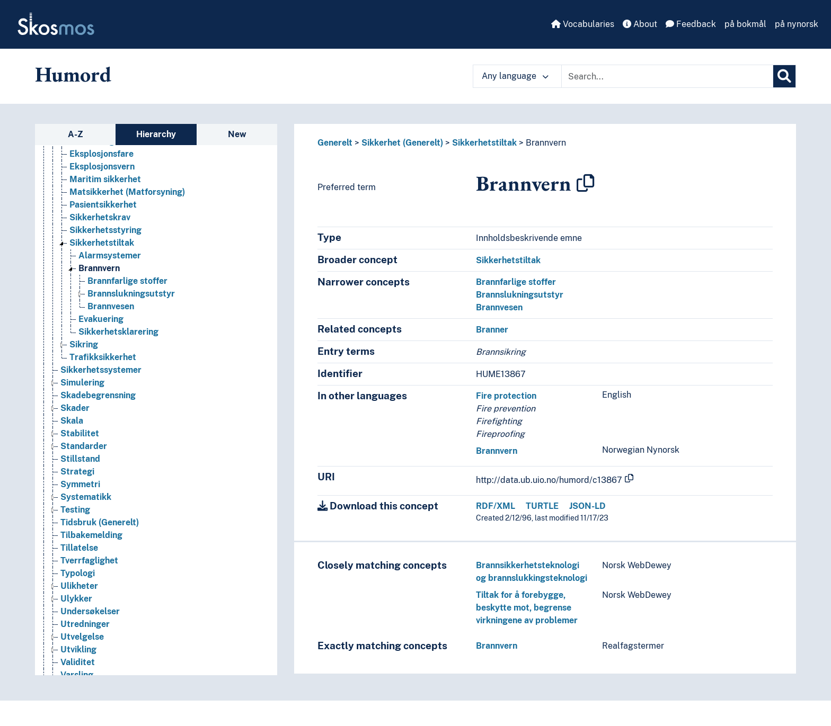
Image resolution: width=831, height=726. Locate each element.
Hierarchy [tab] (156, 134)
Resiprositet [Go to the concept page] (85, 169)
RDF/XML (495, 506)
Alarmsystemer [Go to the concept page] (109, 436)
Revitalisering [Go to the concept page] (88, 233)
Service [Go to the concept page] (75, 296)
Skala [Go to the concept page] (71, 601)
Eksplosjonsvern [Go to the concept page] (102, 347)
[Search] (784, 76)
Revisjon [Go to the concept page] (77, 220)
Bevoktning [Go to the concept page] (91, 322)
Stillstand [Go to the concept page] (80, 639)
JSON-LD (587, 506)
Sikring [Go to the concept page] (83, 525)
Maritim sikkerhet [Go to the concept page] (105, 360)
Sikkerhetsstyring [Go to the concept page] (105, 411)
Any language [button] (515, 76)
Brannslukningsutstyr (519, 295)
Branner (492, 330)
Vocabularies (582, 24)
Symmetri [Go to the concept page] (80, 665)
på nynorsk (796, 24)
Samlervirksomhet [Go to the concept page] (97, 271)
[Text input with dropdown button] (667, 76)
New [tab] (237, 134)
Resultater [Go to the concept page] (81, 195)
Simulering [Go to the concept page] (82, 563)
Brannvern (546, 143)
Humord (73, 74)
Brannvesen (499, 307)
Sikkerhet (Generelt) (402, 143)
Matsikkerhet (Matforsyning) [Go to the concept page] (127, 373)
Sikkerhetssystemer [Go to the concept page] (101, 550)
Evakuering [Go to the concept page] (100, 500)
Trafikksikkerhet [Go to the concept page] (102, 538)
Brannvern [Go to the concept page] (99, 449)
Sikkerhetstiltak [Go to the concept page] (101, 423)
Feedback (691, 24)
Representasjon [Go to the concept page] (91, 156)
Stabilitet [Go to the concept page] (79, 614)
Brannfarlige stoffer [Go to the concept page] (127, 461)
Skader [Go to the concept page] (75, 589)
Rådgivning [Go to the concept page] (82, 258)
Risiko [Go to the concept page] (72, 245)
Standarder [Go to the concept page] (83, 627)
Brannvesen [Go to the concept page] (110, 487)
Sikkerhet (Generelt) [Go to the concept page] (101, 309)
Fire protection (506, 396)
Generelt (334, 143)
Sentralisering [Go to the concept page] (89, 284)
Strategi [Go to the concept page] (77, 652)
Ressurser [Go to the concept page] (80, 182)
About (640, 24)
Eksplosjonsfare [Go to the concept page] (101, 334)
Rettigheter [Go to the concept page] (83, 207)
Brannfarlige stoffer (516, 282)
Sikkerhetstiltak (484, 143)
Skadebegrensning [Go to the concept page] (98, 576)
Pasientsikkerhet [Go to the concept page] (103, 385)
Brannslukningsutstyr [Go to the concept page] (131, 474)
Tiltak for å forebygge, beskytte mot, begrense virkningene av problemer (527, 607)
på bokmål (745, 24)
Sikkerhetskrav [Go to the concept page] (99, 398)
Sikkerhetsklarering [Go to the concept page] (118, 512)
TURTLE (542, 506)
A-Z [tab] (75, 134)
